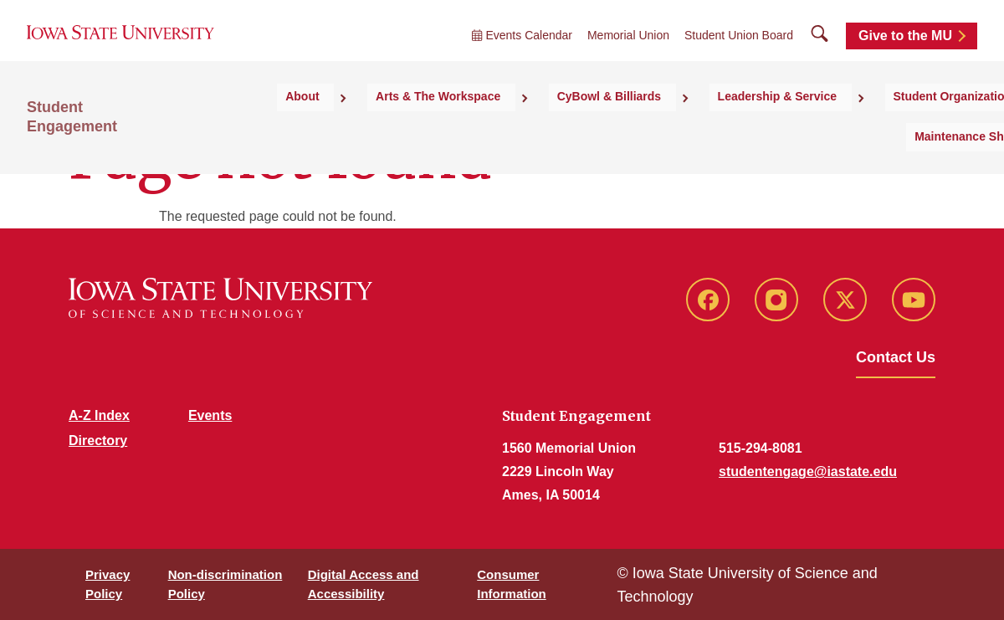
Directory (98, 440)
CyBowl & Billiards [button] (602, 126)
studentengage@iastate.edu (808, 471)
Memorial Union (628, 52)
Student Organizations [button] (903, 126)
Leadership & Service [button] (747, 126)
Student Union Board (738, 52)
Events (210, 415)
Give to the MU (905, 52)
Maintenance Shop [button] (914, 160)
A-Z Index (99, 415)
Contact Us (895, 357)
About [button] (341, 126)
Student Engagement (102, 143)
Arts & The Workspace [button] (454, 126)
